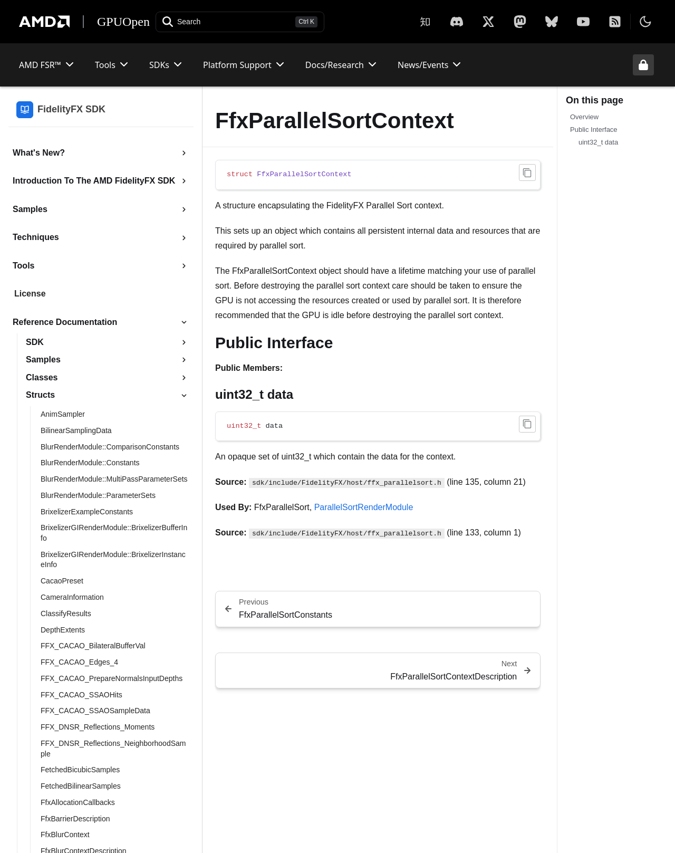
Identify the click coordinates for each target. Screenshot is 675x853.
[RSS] (614, 21)
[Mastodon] (520, 21)
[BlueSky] (551, 21)
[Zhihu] (425, 21)
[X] (456, 21)
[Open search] (240, 22)
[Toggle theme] (645, 21)
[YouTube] (583, 21)
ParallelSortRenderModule (363, 507)
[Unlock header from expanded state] (643, 64)
